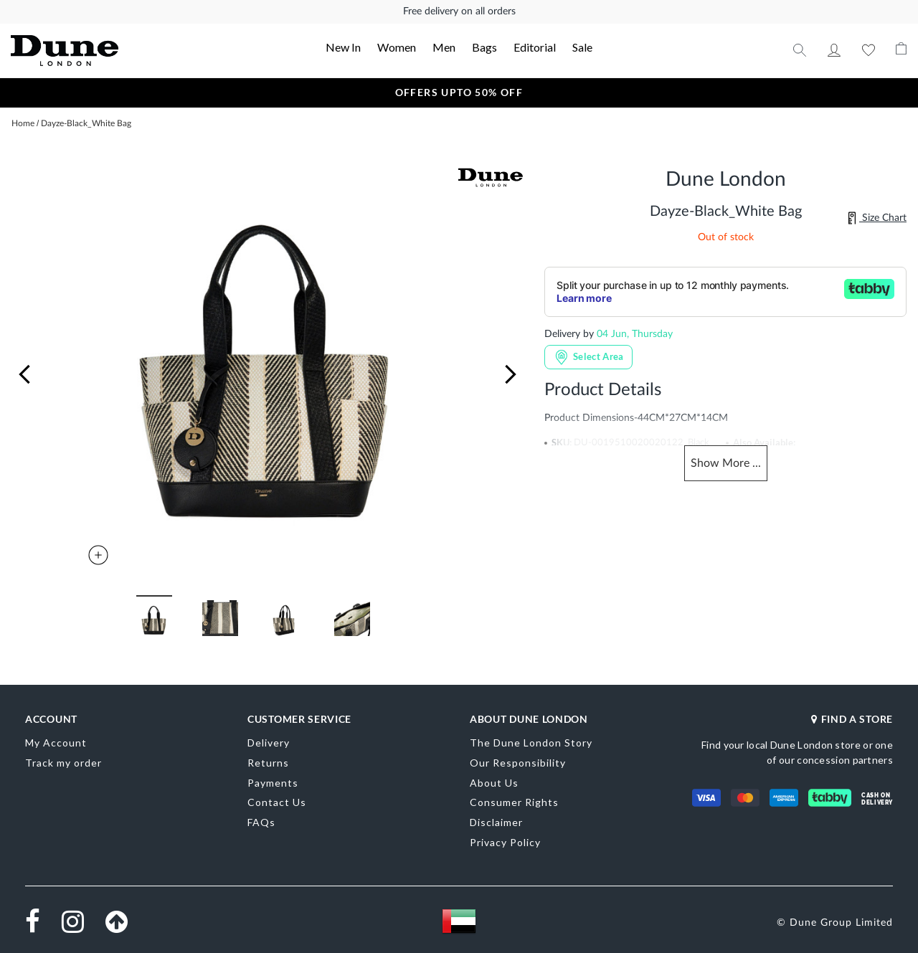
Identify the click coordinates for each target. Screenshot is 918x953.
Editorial (535, 47)
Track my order (63, 763)
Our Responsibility (518, 763)
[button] (24, 374)
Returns (268, 763)
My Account (834, 50)
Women (396, 47)
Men (443, 47)
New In (343, 47)
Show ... (726, 463)
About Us (494, 783)
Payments (272, 783)
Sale (582, 47)
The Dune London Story (531, 742)
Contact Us (276, 802)
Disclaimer (496, 822)
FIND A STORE (852, 719)
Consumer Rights (514, 802)
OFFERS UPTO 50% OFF (459, 92)
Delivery (268, 742)
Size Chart (877, 218)
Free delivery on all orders (459, 11)
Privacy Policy (505, 842)
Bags (484, 47)
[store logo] (100, 50)
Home (22, 123)
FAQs (261, 822)
